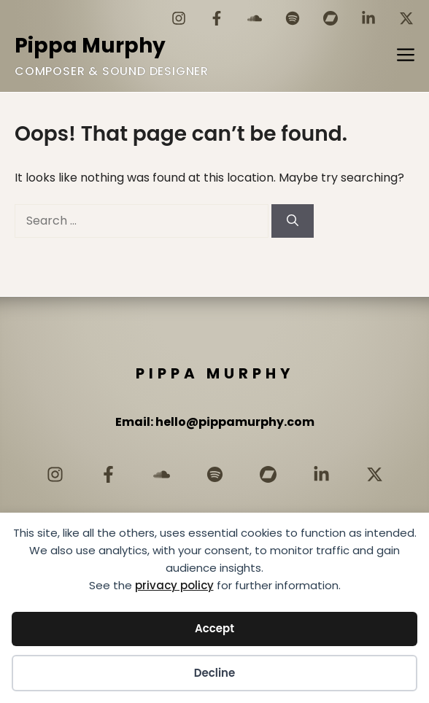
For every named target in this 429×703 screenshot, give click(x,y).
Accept (214, 628)
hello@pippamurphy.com (234, 421)
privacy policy (174, 585)
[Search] (292, 221)
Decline (215, 672)
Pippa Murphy (90, 45)
